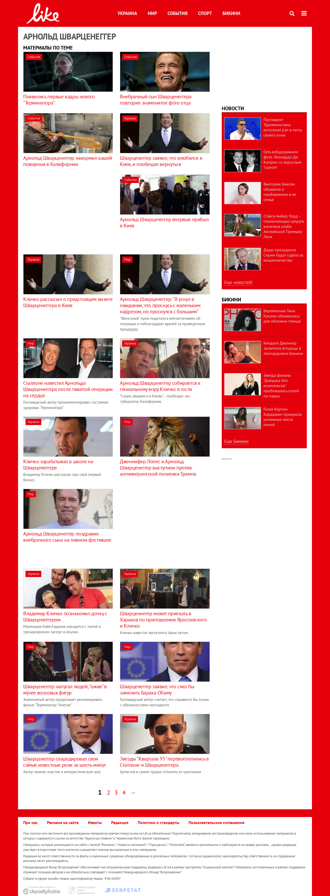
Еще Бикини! (236, 441)
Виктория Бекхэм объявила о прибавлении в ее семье (279, 191)
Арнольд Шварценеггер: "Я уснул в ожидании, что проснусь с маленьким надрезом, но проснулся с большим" (160, 305)
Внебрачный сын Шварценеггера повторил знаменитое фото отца (156, 99)
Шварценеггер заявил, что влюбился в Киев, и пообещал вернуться (161, 161)
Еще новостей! (238, 282)
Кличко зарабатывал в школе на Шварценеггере (58, 464)
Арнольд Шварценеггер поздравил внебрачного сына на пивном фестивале (67, 536)
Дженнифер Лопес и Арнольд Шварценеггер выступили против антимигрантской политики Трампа (158, 467)
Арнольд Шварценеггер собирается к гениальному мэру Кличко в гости (160, 386)
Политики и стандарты (158, 822)
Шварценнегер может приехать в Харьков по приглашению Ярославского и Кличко (163, 619)
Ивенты (95, 822)
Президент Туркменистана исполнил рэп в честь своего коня (282, 127)
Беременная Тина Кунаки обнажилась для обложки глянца (282, 316)
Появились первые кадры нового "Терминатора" (59, 99)
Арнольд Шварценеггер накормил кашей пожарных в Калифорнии (67, 161)
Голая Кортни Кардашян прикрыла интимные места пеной (282, 416)
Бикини (231, 13)
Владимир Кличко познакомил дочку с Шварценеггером (65, 616)
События (177, 13)
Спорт (205, 13)
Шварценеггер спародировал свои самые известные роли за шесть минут (64, 761)
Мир (152, 13)
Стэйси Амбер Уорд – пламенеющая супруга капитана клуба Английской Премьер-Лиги (283, 226)
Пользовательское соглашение (216, 822)
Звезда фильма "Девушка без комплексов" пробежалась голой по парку (281, 385)
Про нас (30, 822)
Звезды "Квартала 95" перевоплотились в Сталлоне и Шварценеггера (164, 761)
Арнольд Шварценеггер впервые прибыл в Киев (164, 222)
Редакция (119, 822)
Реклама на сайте (63, 822)
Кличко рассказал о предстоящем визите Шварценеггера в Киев (67, 302)
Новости (233, 108)
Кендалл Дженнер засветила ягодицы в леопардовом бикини (283, 348)
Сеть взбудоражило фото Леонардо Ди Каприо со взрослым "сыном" (282, 159)
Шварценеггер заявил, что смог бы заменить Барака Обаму (157, 689)
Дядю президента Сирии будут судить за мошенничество (283, 255)
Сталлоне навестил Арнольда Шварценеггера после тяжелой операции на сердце (68, 389)
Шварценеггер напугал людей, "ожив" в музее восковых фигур (65, 689)
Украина (127, 13)
